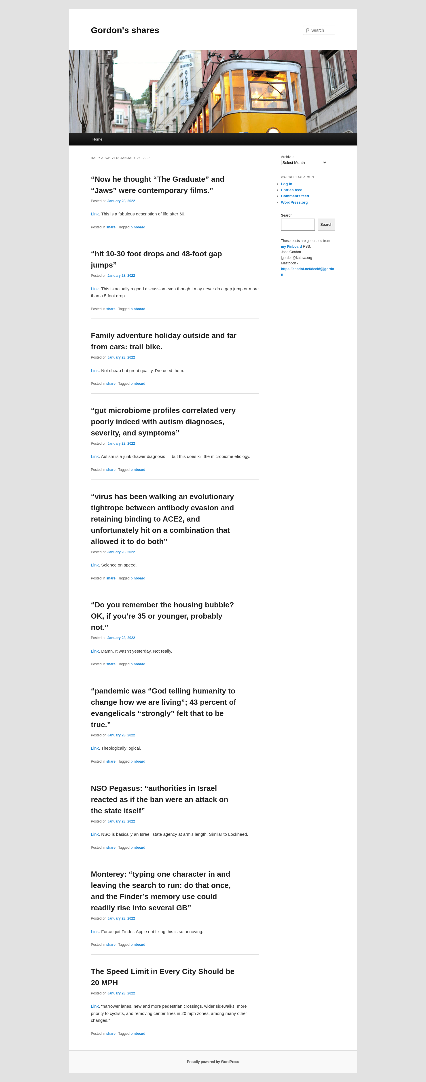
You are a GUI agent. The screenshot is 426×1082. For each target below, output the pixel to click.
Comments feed (295, 196)
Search (287, 215)
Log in (286, 184)
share (111, 227)
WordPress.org (294, 202)
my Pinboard (291, 247)
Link (95, 213)
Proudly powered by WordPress (213, 1062)
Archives (287, 157)
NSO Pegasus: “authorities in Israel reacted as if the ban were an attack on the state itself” (159, 799)
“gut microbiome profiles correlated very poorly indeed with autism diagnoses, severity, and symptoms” (163, 421)
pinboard (137, 227)
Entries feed (291, 190)
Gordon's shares (125, 30)
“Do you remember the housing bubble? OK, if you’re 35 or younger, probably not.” (162, 616)
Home (97, 139)
